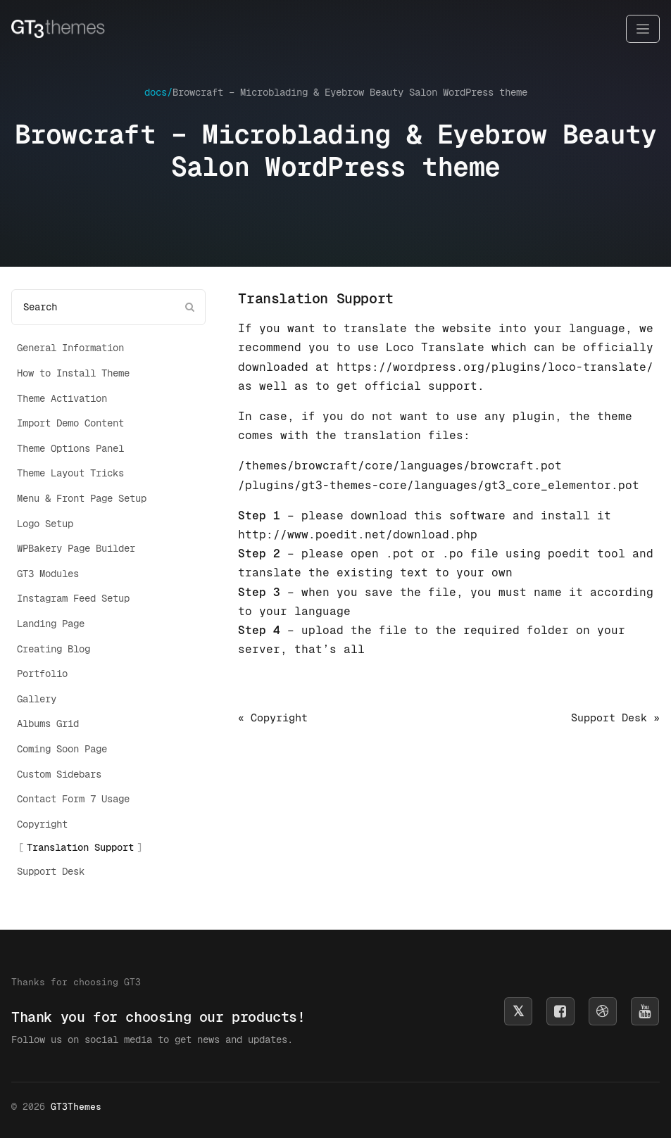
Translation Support (80, 847)
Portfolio (42, 673)
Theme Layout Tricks (70, 473)
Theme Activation (62, 398)
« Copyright (273, 717)
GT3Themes (76, 1106)
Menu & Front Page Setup (81, 498)
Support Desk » (615, 717)
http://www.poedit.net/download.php (357, 534)
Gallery (36, 698)
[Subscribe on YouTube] (645, 1011)
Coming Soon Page (62, 748)
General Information (70, 347)
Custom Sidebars (59, 774)
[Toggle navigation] (643, 29)
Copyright (42, 824)
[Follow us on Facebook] (560, 1011)
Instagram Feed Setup (73, 598)
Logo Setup (45, 523)
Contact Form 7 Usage (73, 798)
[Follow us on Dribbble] (603, 1011)
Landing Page (50, 623)
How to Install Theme (73, 373)
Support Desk (50, 871)
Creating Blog (53, 649)
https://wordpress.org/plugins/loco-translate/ (495, 367)
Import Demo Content (70, 423)
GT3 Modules (48, 573)
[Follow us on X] (518, 1011)
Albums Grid (48, 723)
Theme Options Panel (70, 448)
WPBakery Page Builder (76, 548)
